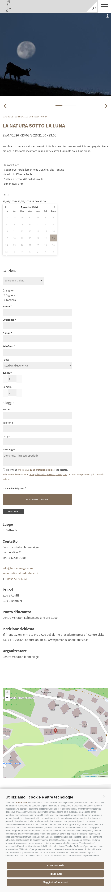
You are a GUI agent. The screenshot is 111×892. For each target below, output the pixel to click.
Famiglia (11, 300)
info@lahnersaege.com (18, 568)
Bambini (7, 386)
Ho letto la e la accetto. (37, 469)
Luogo (6, 436)
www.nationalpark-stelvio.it (21, 573)
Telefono (8, 346)
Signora (10, 295)
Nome (6, 306)
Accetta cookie (55, 865)
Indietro (13, 511)
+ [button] (7, 692)
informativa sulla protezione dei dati (36, 469)
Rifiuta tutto (55, 873)
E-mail (6, 333)
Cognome (8, 319)
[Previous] (5, 106)
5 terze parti (21, 802)
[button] (104, 796)
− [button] (7, 698)
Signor (10, 290)
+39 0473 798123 (16, 579)
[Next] (105, 106)
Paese (6, 359)
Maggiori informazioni (55, 882)
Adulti (6, 373)
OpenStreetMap (91, 777)
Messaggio (9, 449)
